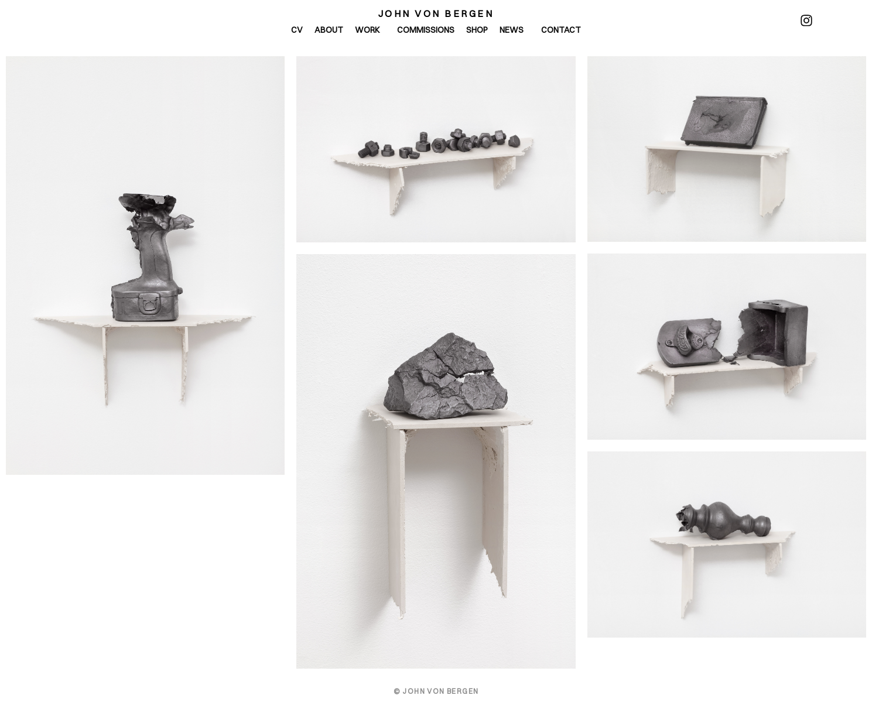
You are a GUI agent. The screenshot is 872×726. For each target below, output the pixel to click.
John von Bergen (436, 13)
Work (370, 30)
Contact (561, 30)
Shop (477, 30)
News (514, 30)
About (328, 30)
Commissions (425, 30)
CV (297, 30)
